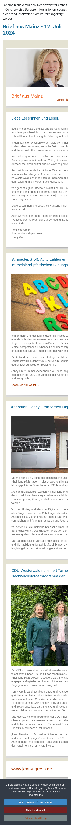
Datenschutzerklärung (35, 818)
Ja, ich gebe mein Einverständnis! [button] (35, 803)
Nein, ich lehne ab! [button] (35, 811)
